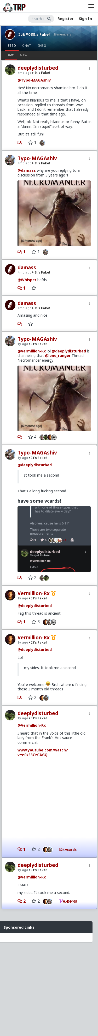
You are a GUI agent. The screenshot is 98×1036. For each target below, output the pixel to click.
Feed (12, 45)
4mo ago (25, 72)
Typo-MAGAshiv (37, 158)
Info (41, 45)
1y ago (23, 344)
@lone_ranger (58, 355)
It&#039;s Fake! (34, 34)
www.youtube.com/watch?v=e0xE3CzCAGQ (43, 752)
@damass (27, 170)
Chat (26, 45)
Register (65, 18)
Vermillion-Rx (34, 593)
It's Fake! (41, 72)
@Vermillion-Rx (32, 350)
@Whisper (27, 279)
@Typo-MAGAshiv (34, 80)
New (23, 55)
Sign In (85, 18)
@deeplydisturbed (69, 350)
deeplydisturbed (38, 67)
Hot (11, 55)
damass (27, 267)
